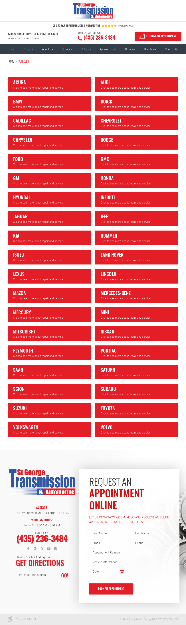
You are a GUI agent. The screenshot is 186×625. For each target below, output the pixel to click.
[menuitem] (11, 49)
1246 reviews (126, 26)
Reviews (130, 49)
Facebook (28, 548)
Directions (150, 49)
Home (11, 49)
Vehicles (86, 49)
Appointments (108, 49)
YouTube (48, 548)
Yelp (42, 548)
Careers (28, 49)
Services (67, 49)
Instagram (55, 548)
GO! (64, 576)
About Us (47, 49)
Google (35, 548)
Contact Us (171, 49)
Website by (26, 619)
